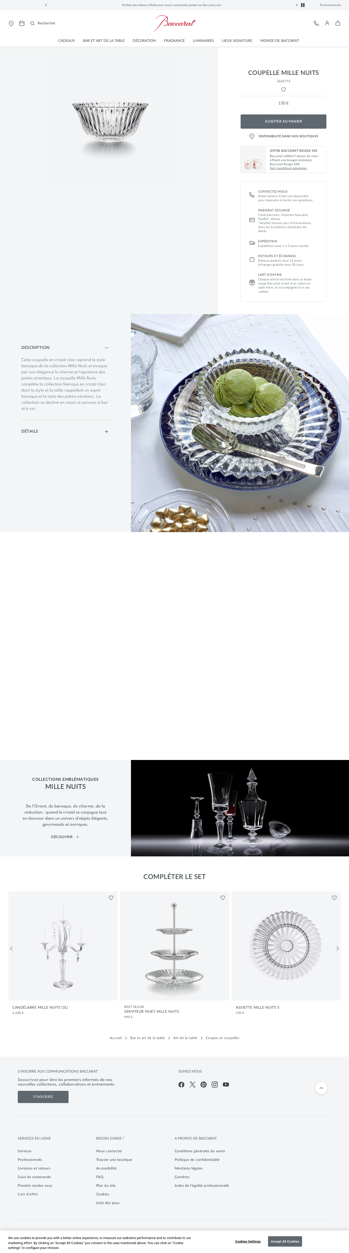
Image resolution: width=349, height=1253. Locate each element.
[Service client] (316, 23)
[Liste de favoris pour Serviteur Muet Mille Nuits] (222, 897)
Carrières (182, 1177)
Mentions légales (189, 1168)
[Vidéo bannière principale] (174, 645)
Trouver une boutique (114, 1160)
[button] (46, 5)
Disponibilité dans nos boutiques (284, 136)
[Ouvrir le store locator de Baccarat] (11, 23)
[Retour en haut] (321, 1088)
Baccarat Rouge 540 (132, 5)
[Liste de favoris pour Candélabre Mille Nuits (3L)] (111, 897)
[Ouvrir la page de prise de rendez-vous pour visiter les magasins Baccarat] (22, 23)
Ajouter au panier (283, 121)
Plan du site (106, 1186)
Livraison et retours (34, 1168)
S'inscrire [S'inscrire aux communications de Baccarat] (43, 1097)
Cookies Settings (248, 1241)
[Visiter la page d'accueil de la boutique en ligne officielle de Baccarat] (174, 23)
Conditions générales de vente (200, 1151)
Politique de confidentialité (197, 1160)
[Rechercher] (42, 23)
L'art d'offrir (28, 1194)
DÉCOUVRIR (65, 837)
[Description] (65, 348)
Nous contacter (109, 1151)
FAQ (100, 1177)
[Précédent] (11, 948)
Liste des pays (108, 1203)
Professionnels (330, 5)
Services (24, 1151)
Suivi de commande (34, 1177)
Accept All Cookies (285, 1241)
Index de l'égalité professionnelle (202, 1186)
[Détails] (65, 431)
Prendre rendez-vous (35, 1186)
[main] (174, 289)
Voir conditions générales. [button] (288, 168)
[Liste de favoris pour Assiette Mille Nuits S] (334, 897)
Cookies (102, 1194)
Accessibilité (106, 1168)
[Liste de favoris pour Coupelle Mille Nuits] (283, 89)
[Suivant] (337, 948)
